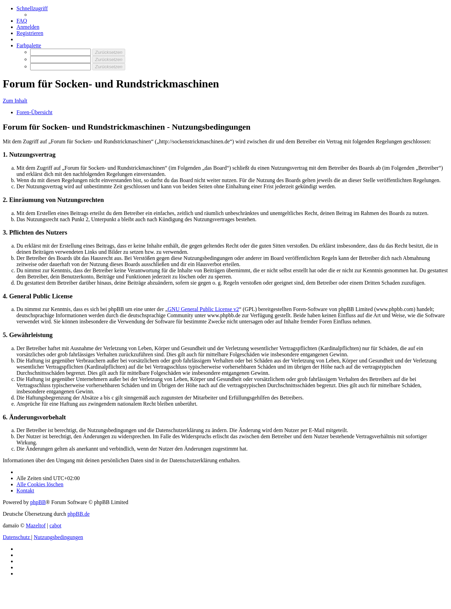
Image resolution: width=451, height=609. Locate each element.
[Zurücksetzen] (108, 52)
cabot (55, 525)
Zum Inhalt (15, 101)
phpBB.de (79, 514)
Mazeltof (36, 525)
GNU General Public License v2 (203, 309)
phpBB (38, 502)
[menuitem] (21, 21)
